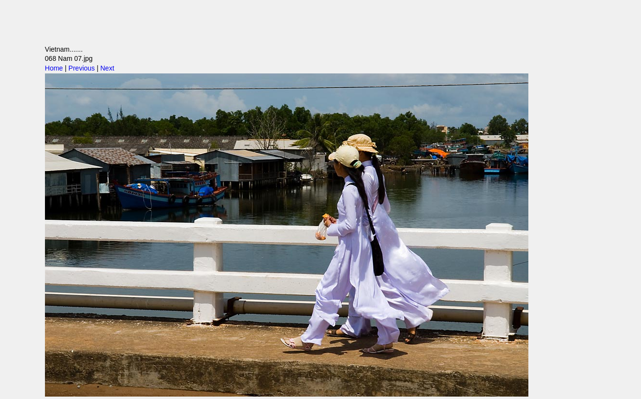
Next (107, 68)
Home (54, 68)
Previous (82, 68)
